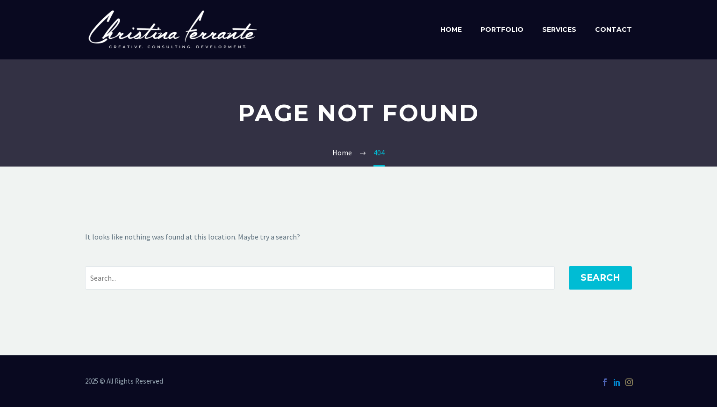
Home (451, 29)
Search (600, 277)
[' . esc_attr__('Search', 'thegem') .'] (320, 278)
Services (559, 29)
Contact (613, 29)
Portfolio (501, 29)
